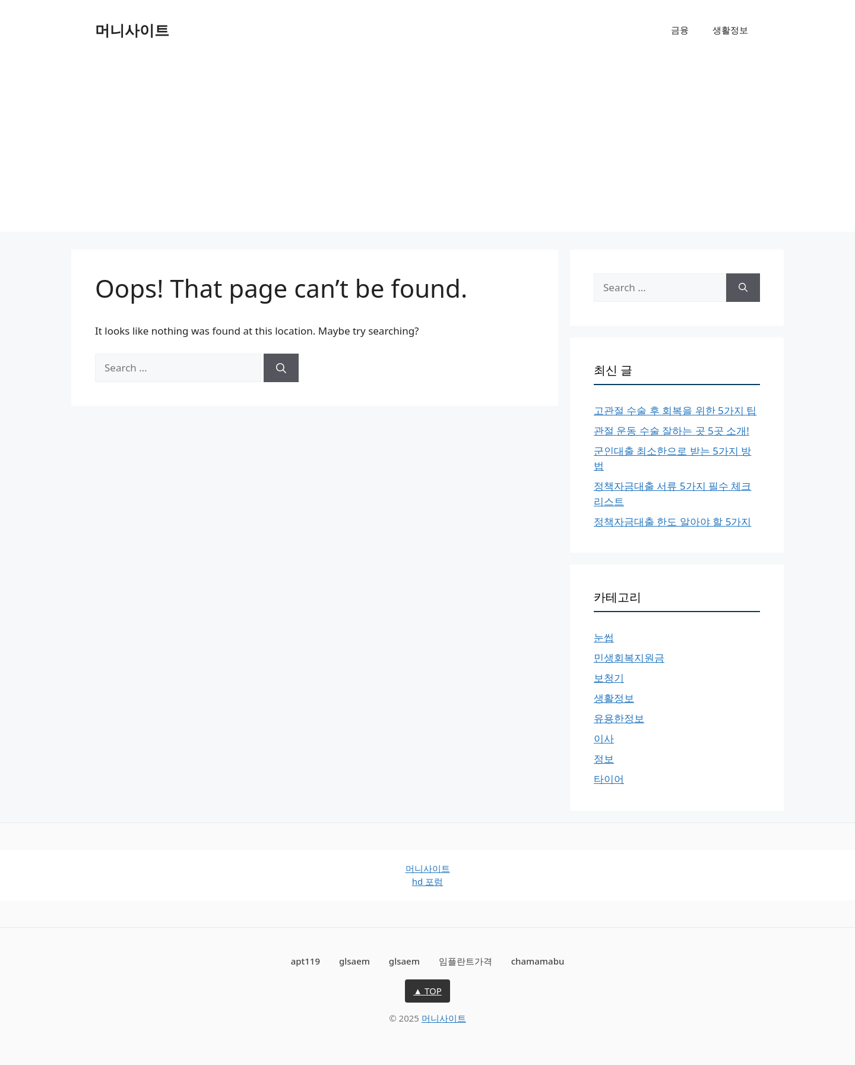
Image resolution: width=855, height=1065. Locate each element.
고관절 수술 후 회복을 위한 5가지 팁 (675, 410)
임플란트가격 (465, 961)
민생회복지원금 (629, 657)
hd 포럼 (427, 881)
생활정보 (730, 30)
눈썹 (604, 637)
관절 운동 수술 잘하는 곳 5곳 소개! (671, 430)
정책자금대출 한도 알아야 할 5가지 (672, 521)
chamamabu (538, 961)
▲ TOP (427, 991)
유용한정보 (619, 718)
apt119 (305, 961)
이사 (604, 738)
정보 (604, 758)
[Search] (281, 368)
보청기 (609, 678)
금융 (680, 30)
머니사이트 (132, 30)
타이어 (609, 779)
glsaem (354, 961)
